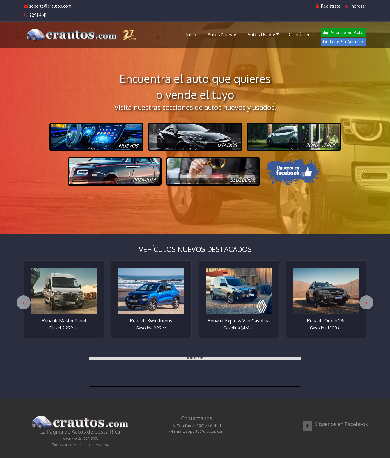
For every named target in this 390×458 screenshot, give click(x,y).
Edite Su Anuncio (343, 41)
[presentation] (24, 302)
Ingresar (355, 5)
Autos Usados (263, 34)
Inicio (192, 35)
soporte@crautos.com (47, 5)
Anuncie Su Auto (343, 32)
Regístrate (328, 5)
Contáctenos (302, 35)
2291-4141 (35, 15)
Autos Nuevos (222, 35)
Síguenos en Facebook (341, 424)
